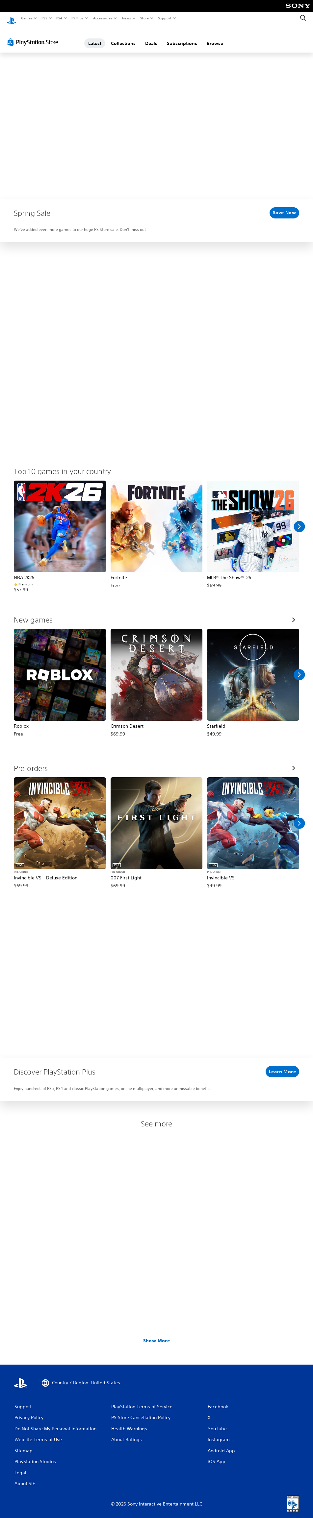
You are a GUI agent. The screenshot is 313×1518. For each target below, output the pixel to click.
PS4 (59, 18)
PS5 (44, 18)
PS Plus (77, 18)
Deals (151, 37)
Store (144, 18)
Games (26, 18)
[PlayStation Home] (11, 18)
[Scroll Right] (299, 520)
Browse (215, 37)
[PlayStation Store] (34, 36)
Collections (123, 37)
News (126, 18)
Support (164, 18)
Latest (94, 37)
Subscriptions (182, 37)
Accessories (102, 18)
